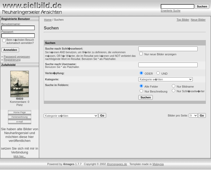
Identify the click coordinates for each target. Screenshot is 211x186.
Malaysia (158, 164)
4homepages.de (117, 164)
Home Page (19, 112)
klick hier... (20, 156)
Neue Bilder (198, 19)
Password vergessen (17, 56)
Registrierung (12, 59)
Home (48, 19)
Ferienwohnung (20, 117)
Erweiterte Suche (170, 10)
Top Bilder (182, 19)
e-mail (19, 121)
